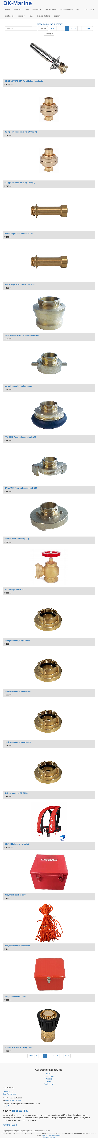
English (14, 1125)
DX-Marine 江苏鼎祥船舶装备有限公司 (51, 1135)
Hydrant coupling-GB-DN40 (16, 793)
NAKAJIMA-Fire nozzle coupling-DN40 (20, 488)
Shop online (49, 1076)
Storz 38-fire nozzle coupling (16, 539)
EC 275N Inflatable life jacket (16, 844)
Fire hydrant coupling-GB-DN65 (17, 691)
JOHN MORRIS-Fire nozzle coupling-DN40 (22, 335)
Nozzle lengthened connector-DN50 (19, 284)
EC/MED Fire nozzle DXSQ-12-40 (18, 1047)
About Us (6, 1106)
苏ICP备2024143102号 (49, 1137)
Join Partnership (9, 1094)
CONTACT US (9, 1091)
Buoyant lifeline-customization (17, 946)
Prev (53, 28)
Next (89, 28)
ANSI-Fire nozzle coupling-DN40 (18, 386)
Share (49, 1081)
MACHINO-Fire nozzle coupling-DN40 (20, 437)
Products (48, 1079)
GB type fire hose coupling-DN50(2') (19, 183)
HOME (49, 1074)
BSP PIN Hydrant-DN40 (14, 590)
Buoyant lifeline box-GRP (15, 997)
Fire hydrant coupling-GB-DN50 (17, 742)
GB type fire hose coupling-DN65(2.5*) (20, 132)
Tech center (49, 1084)
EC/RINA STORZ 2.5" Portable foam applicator (24, 81)
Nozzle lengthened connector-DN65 (19, 234)
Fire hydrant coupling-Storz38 (17, 641)
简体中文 (6, 1125)
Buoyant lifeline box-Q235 (15, 895)
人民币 (42, 28)
